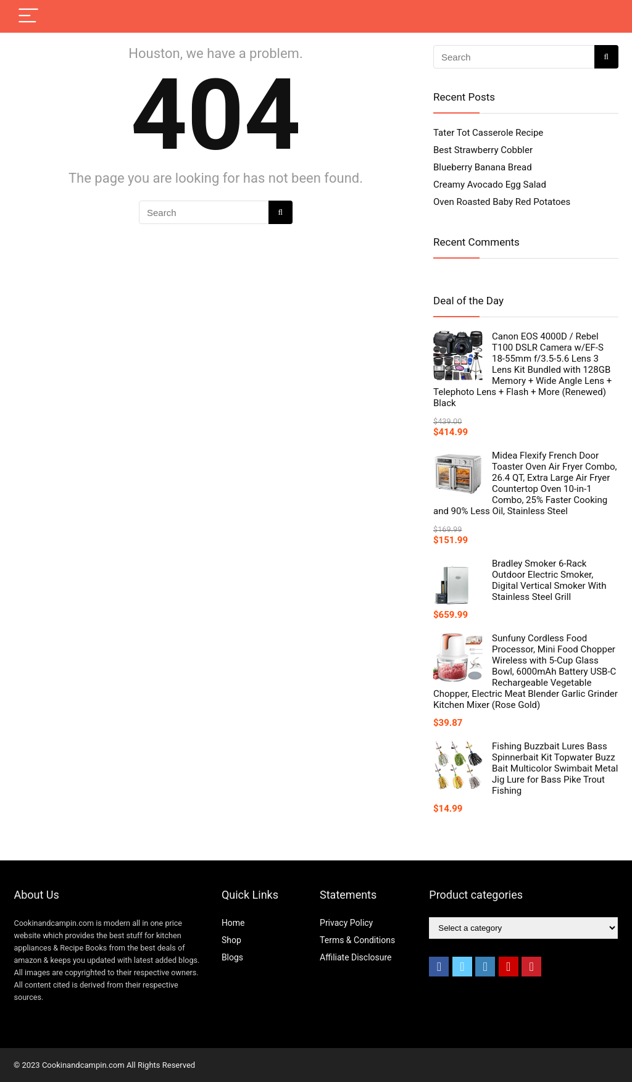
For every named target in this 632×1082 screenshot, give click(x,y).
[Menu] (28, 16)
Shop (231, 940)
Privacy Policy (346, 923)
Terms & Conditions (357, 940)
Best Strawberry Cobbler (483, 150)
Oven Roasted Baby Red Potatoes (501, 201)
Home (233, 923)
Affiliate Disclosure (356, 957)
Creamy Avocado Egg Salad (489, 184)
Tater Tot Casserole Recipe (488, 132)
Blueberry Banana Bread (482, 167)
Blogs (232, 957)
